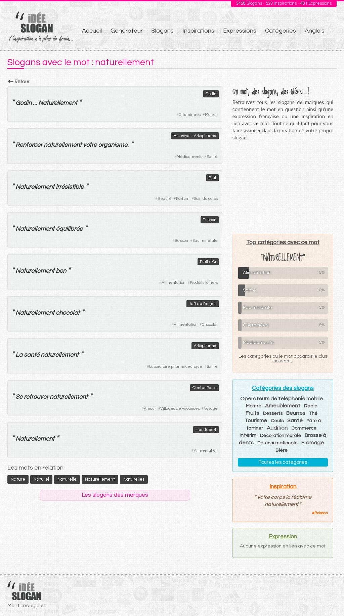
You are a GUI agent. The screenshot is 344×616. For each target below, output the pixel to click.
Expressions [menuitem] (239, 31)
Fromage (312, 442)
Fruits (252, 413)
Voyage (211, 408)
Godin (211, 94)
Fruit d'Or (208, 262)
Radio (310, 406)
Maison (211, 115)
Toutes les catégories (282, 462)
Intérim (248, 435)
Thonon (209, 220)
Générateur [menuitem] (127, 31)
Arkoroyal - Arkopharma (195, 136)
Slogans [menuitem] (163, 31)
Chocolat (210, 324)
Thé (313, 413)
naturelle (67, 479)
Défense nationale (277, 443)
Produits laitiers (204, 282)
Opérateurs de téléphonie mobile (281, 398)
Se (19, 397)
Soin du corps (206, 198)
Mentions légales (26, 605)
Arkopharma (205, 346)
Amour (150, 408)
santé (31, 355)
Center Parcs (204, 388)
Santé (212, 157)
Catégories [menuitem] (280, 31)
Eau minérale (205, 240)
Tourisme (256, 420)
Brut (212, 178)
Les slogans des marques (115, 495)
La (19, 355)
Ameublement (282, 405)
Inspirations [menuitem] (198, 31)
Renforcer (28, 145)
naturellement (63, 145)
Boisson (181, 240)
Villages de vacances (180, 408)
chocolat (68, 313)
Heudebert (206, 430)
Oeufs (277, 421)
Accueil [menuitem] (92, 31)
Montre (253, 406)
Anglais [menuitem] (315, 31)
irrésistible (70, 187)
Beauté (165, 198)
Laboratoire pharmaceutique (175, 366)
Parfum (182, 198)
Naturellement (57, 103)
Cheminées (190, 115)
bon (61, 271)
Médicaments (189, 157)
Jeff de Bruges (202, 304)
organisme (112, 145)
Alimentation (173, 282)
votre (90, 145)
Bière (281, 450)
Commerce (303, 428)
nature (18, 479)
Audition (277, 428)
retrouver (36, 397)
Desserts (273, 413)
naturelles (133, 479)
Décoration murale (280, 435)
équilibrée (69, 229)
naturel (41, 479)
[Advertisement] (282, 187)
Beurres (295, 413)
